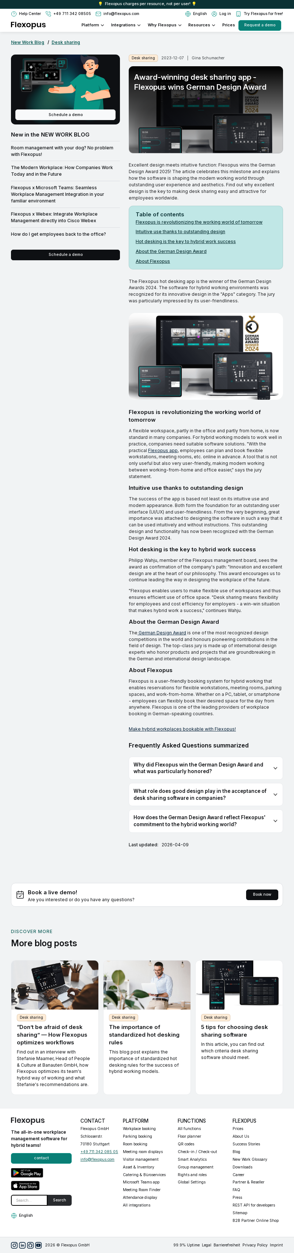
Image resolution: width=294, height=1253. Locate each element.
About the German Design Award (171, 251)
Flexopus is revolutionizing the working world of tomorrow (199, 222)
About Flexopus (153, 261)
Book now (262, 894)
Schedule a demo (66, 114)
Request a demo (259, 25)
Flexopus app (163, 450)
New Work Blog (27, 42)
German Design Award (161, 632)
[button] (196, 14)
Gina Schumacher (208, 58)
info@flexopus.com (97, 1159)
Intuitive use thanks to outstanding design (180, 231)
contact (41, 1158)
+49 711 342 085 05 (99, 1151)
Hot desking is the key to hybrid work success (186, 241)
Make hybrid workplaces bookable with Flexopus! (182, 729)
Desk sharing (66, 42)
